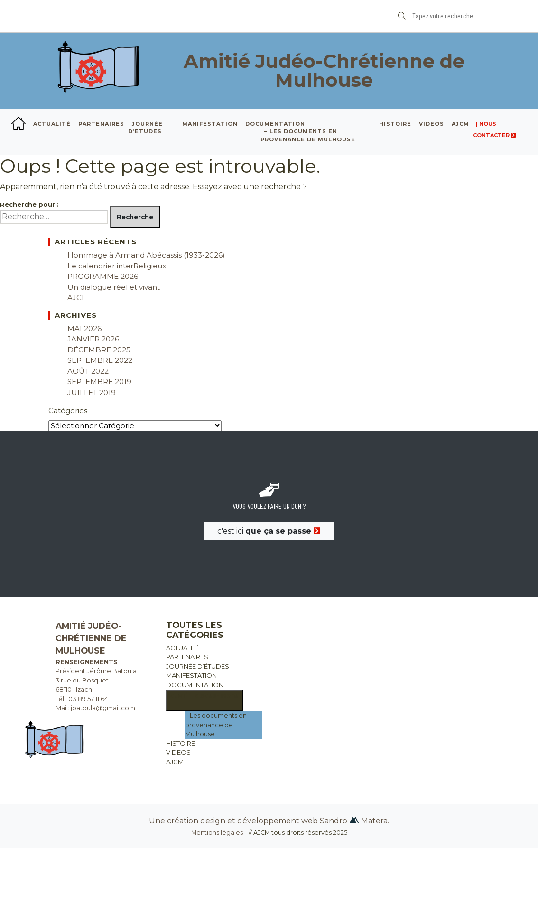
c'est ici (269, 530)
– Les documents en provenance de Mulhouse (216, 724)
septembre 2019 (99, 381)
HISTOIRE (395, 123)
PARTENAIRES (101, 123)
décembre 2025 (98, 349)
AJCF (76, 297)
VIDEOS (431, 123)
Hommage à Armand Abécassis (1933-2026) (146, 254)
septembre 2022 (99, 360)
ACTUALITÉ (52, 123)
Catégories (67, 410)
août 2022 (88, 371)
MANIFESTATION (210, 123)
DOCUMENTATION (275, 123)
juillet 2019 (91, 392)
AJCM (460, 123)
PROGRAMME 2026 (102, 276)
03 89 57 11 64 (88, 698)
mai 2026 (84, 328)
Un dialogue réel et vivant (113, 287)
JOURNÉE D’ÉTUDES (145, 127)
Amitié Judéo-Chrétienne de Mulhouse (324, 70)
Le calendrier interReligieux (116, 265)
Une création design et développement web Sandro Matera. (269, 820)
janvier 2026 (93, 338)
